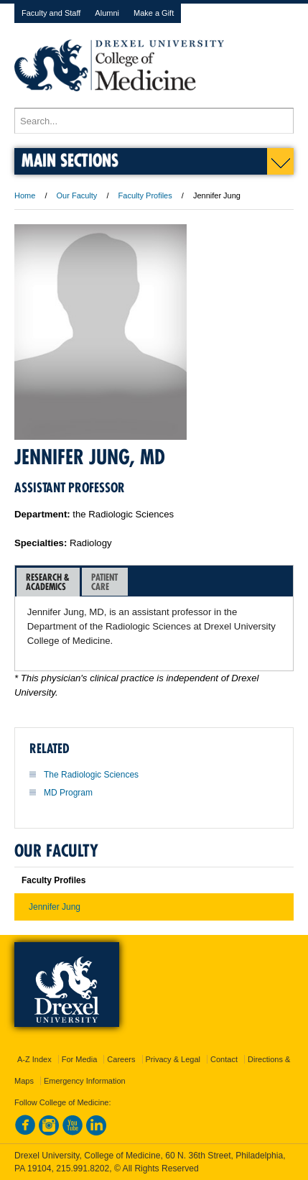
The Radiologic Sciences (91, 775)
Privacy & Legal (173, 1059)
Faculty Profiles (145, 195)
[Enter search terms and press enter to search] (154, 121)
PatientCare (104, 581)
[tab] (48, 582)
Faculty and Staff (51, 13)
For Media (80, 1059)
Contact (224, 1059)
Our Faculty (77, 195)
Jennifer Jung (54, 907)
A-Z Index (34, 1059)
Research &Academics (48, 581)
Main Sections (70, 159)
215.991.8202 (82, 1168)
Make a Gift (154, 13)
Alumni (107, 13)
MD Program (68, 793)
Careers (121, 1059)
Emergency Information (85, 1081)
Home (24, 195)
